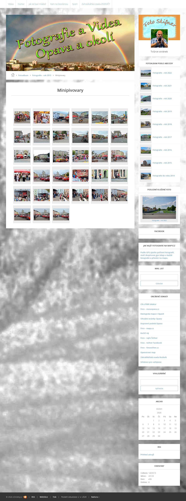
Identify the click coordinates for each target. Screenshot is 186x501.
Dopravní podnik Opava (151, 323)
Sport (74, 4)
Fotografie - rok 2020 (162, 98)
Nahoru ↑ (95, 497)
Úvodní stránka (12, 74)
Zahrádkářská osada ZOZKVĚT (96, 4)
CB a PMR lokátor (148, 304)
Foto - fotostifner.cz (150, 347)
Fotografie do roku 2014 (164, 175)
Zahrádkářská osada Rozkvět (154, 357)
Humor (21, 4)
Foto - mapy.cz (147, 328)
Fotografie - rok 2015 (41, 75)
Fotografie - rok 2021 (162, 85)
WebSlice (44, 497)
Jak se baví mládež (37, 4)
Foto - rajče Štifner (149, 338)
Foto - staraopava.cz (150, 309)
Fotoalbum (23, 75)
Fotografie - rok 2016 (162, 150)
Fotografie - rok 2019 (162, 111)
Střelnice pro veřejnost (151, 362)
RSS (33, 497)
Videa (11, 4)
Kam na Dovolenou (59, 4)
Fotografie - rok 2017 (162, 137)
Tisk (54, 497)
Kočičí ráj (145, 333)
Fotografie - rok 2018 (162, 124)
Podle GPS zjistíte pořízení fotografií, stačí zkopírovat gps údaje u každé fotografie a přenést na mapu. (157, 255)
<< (143, 409)
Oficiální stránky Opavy (151, 318)
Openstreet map (148, 352)
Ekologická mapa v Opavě (152, 314)
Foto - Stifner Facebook (151, 342)
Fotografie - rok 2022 (162, 73)
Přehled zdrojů (147, 454)
